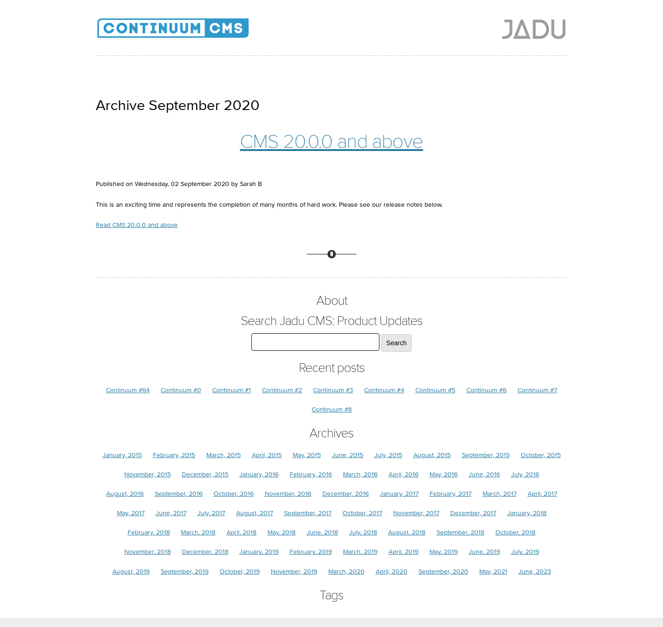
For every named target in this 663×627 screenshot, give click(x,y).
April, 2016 (404, 474)
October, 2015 (541, 455)
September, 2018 (460, 532)
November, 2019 (294, 571)
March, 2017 (500, 494)
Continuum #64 (128, 390)
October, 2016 (234, 494)
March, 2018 (198, 532)
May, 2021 (493, 571)
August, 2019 (131, 571)
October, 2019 (240, 571)
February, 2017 (450, 494)
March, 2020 (346, 571)
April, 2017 (542, 494)
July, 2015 (388, 455)
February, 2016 (311, 474)
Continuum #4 (384, 390)
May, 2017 (131, 513)
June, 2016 (484, 474)
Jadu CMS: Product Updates (188, 32)
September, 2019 (185, 571)
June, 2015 (347, 455)
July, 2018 (363, 532)
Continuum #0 (181, 390)
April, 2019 (404, 552)
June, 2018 (322, 532)
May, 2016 (444, 474)
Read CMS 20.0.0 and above (137, 225)
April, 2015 (267, 455)
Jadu (533, 29)
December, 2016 (345, 494)
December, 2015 (205, 474)
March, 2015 (223, 455)
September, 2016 (179, 494)
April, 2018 (241, 532)
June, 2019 (484, 552)
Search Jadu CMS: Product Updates (332, 321)
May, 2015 (307, 455)
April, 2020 (391, 571)
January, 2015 (122, 455)
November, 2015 (147, 474)
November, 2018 (147, 552)
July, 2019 (525, 552)
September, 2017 (308, 513)
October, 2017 (362, 513)
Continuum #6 (486, 390)
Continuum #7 (537, 390)
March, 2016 (360, 474)
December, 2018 (205, 552)
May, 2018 (282, 532)
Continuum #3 (333, 390)
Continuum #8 (332, 409)
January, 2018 (527, 513)
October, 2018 (515, 532)
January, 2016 (259, 474)
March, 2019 (360, 552)
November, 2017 (416, 513)
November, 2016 (288, 494)
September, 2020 (443, 571)
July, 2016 (525, 474)
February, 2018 (149, 532)
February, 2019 (311, 552)
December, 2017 (473, 513)
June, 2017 (171, 513)
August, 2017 (254, 513)
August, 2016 (125, 494)
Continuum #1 (231, 390)
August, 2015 (432, 455)
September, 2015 (486, 455)
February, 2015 (174, 455)
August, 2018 (406, 532)
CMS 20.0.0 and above (331, 141)
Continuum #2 (282, 390)
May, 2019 (444, 552)
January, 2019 (259, 552)
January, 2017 (399, 494)
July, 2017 (211, 513)
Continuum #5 (435, 390)
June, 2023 (534, 571)
